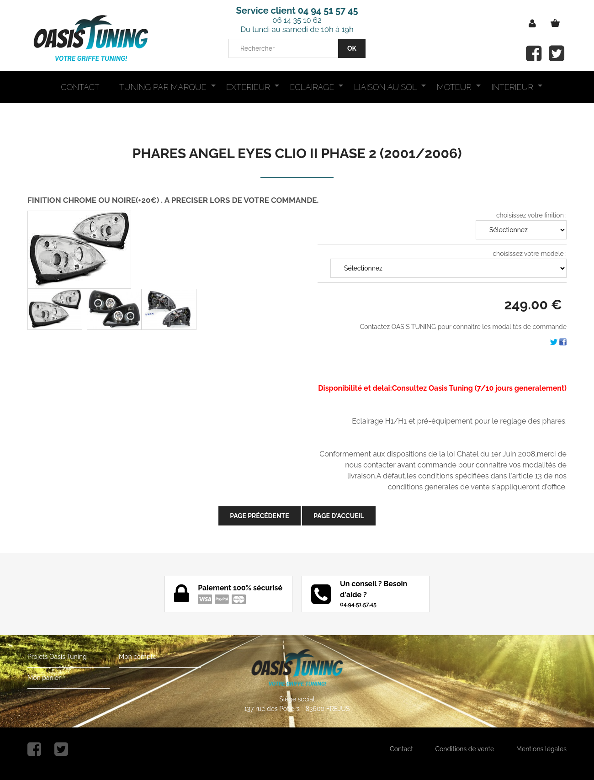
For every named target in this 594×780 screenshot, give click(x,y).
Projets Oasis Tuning (57, 656)
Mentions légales (541, 749)
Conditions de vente (464, 749)
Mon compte (137, 656)
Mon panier (44, 677)
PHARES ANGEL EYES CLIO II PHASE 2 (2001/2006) (297, 153)
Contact (401, 749)
